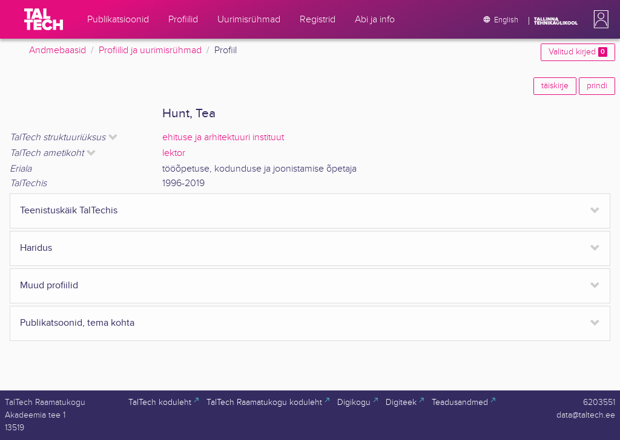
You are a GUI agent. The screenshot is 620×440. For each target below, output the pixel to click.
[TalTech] (43, 19)
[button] (598, 19)
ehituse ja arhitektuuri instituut (223, 137)
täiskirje (555, 86)
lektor (173, 153)
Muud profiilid (49, 285)
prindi (597, 86)
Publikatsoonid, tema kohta (77, 323)
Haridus (36, 248)
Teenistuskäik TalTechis (68, 210)
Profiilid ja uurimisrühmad (150, 50)
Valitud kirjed (578, 52)
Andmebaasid (57, 50)
